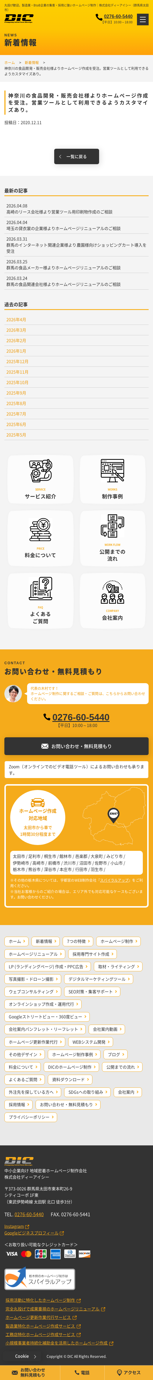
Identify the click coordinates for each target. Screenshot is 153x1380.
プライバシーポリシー (29, 1117)
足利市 (34, 856)
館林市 (65, 856)
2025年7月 (16, 414)
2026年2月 (16, 340)
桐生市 (50, 856)
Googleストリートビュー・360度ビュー (45, 1016)
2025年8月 (16, 403)
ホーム (15, 941)
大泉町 (97, 856)
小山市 (116, 863)
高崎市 (38, 863)
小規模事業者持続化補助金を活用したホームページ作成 (57, 1343)
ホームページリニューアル (33, 954)
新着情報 (44, 941)
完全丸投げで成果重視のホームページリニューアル (53, 1309)
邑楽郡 (81, 856)
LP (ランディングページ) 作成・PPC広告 (46, 966)
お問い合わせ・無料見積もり (66, 1104)
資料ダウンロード (68, 1079)
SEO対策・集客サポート (90, 991)
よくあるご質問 (23, 1079)
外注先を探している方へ (31, 1092)
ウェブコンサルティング (31, 991)
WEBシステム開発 (89, 1042)
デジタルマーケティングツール (97, 979)
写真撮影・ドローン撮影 (31, 979)
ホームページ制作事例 (72, 1054)
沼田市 (85, 863)
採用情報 (17, 1104)
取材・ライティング (116, 966)
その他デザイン (23, 1054)
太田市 (19, 856)
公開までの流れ (120, 1067)
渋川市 (70, 863)
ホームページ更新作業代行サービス (39, 1317)
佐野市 (101, 863)
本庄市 (65, 869)
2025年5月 (16, 434)
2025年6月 (16, 424)
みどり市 (114, 856)
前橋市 (54, 863)
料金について (21, 1067)
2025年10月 (17, 382)
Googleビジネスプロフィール (31, 1233)
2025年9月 (16, 393)
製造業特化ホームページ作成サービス (41, 1326)
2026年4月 (16, 319)
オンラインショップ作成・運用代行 (41, 1004)
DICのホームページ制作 (70, 1067)
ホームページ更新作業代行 (33, 1042)
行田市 (81, 869)
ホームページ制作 (117, 941)
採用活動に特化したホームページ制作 (41, 1300)
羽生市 (97, 869)
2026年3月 (16, 330)
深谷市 (50, 869)
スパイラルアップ (114, 880)
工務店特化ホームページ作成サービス (41, 1334)
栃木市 (19, 869)
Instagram (14, 1226)
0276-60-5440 (118, 16)
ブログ (114, 1054)
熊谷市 (34, 869)
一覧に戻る (76, 156)
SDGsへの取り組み (85, 1092)
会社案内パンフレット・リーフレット (43, 1029)
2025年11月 (17, 372)
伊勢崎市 (21, 863)
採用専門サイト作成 (91, 954)
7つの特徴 (76, 941)
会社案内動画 (105, 1029)
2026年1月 (16, 351)
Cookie (22, 1356)
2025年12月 (17, 361)
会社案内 (126, 1092)
